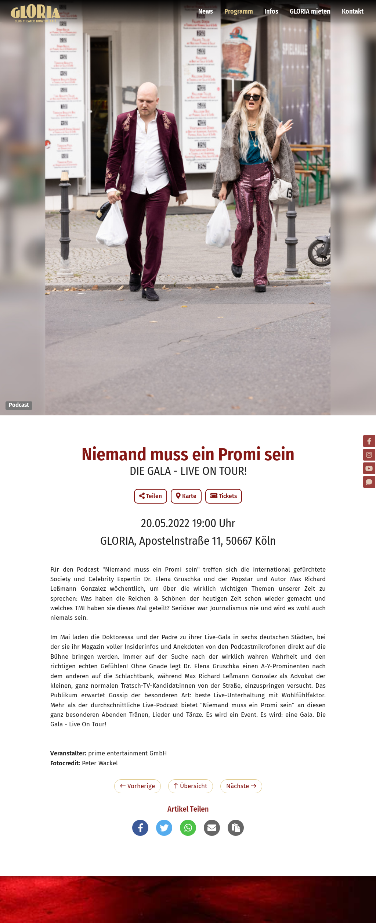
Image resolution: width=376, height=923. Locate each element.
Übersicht (190, 786)
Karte (186, 496)
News (207, 9)
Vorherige (137, 786)
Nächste (241, 786)
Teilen (150, 496)
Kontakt (352, 9)
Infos (272, 9)
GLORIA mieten (310, 9)
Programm (239, 9)
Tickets (223, 496)
